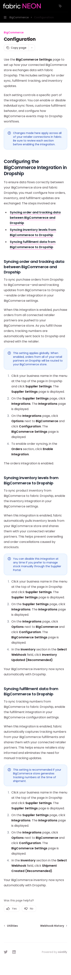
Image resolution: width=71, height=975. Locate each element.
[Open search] (53, 6)
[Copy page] (16, 48)
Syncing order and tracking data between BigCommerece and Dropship (35, 217)
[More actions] (66, 6)
